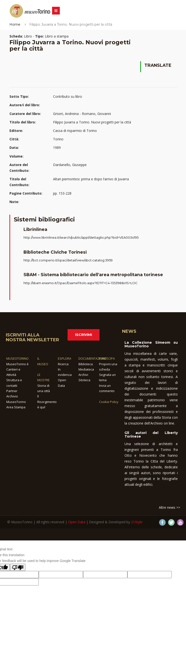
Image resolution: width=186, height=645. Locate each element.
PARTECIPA (107, 358)
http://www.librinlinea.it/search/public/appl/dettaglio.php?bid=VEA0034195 (81, 237)
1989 (57, 147)
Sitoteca (84, 380)
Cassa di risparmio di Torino (75, 130)
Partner (11, 391)
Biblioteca (85, 364)
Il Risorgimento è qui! (47, 401)
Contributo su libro (67, 96)
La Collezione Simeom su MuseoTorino (151, 344)
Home (14, 24)
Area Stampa (15, 407)
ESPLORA (64, 358)
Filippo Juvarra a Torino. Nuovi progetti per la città (92, 122)
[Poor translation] (17, 567)
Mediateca (86, 369)
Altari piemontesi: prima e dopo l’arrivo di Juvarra (91, 179)
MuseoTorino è (17, 364)
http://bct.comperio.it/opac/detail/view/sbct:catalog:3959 (68, 260)
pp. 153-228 (62, 193)
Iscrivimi (83, 335)
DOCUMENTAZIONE (92, 358)
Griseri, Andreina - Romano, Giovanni (82, 113)
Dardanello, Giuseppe (70, 164)
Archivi (83, 374)
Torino (58, 139)
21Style (136, 522)
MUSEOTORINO (17, 358)
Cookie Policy (108, 402)
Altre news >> (169, 507)
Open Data (76, 522)
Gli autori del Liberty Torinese (151, 435)
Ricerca (63, 364)
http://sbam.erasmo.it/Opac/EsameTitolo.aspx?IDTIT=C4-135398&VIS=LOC (80, 283)
